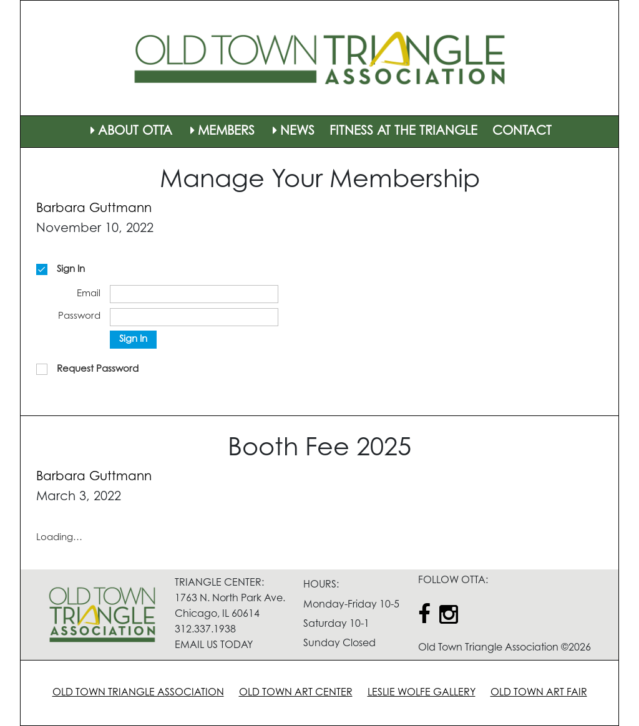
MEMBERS (221, 131)
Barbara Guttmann (94, 209)
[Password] (194, 317)
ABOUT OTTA (129, 131)
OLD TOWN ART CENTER (296, 693)
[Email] (194, 294)
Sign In (133, 339)
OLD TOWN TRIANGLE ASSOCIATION (138, 693)
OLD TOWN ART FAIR (538, 693)
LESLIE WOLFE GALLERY (422, 693)
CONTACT (522, 131)
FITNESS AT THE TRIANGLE (403, 131)
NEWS (292, 131)
